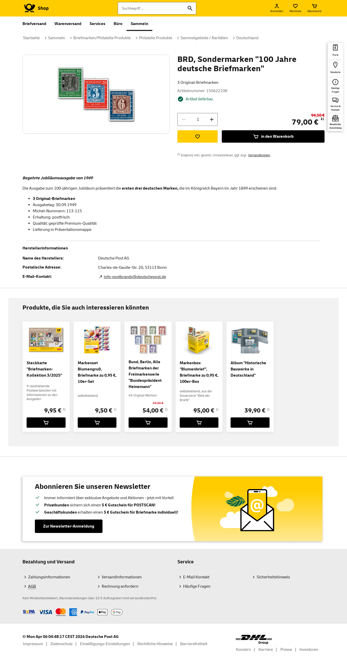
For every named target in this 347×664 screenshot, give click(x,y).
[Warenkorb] (314, 8)
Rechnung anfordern (120, 586)
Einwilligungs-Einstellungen (105, 643)
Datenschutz (62, 643)
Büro (118, 23)
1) (115, 409)
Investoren (308, 649)
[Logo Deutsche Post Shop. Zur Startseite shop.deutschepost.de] (35, 8)
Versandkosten (259, 155)
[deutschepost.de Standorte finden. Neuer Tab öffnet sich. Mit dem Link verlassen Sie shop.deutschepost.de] (335, 68)
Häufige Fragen (196, 586)
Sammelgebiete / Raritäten (204, 38)
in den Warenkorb (273, 136)
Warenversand (67, 23)
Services (97, 23)
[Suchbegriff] (157, 8)
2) (322, 119)
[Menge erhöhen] (212, 119)
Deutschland (247, 38)
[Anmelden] (276, 8)
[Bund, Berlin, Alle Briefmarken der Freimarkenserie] (148, 422)
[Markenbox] (199, 422)
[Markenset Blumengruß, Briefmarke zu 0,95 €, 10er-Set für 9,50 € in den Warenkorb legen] (97, 422)
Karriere (265, 649)
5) (64, 409)
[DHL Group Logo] (254, 639)
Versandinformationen (122, 577)
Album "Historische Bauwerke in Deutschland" (248, 369)
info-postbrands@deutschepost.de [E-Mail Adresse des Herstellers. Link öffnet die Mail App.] (135, 276)
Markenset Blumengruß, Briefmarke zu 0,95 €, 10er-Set (97, 372)
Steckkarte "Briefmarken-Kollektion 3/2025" (44, 369)
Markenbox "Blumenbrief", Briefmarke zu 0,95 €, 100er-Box (199, 372)
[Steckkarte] (46, 422)
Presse (286, 649)
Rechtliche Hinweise (155, 643)
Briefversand (34, 23)
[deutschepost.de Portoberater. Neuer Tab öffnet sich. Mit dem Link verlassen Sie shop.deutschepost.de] (335, 51)
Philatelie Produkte (155, 38)
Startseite (31, 38)
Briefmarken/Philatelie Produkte (102, 38)
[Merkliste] (295, 8)
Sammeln (139, 23)
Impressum (33, 643)
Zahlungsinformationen (49, 577)
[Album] (250, 422)
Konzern (243, 649)
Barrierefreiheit (193, 643)
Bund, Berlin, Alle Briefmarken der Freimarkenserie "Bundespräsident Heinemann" (145, 374)
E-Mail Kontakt (196, 577)
